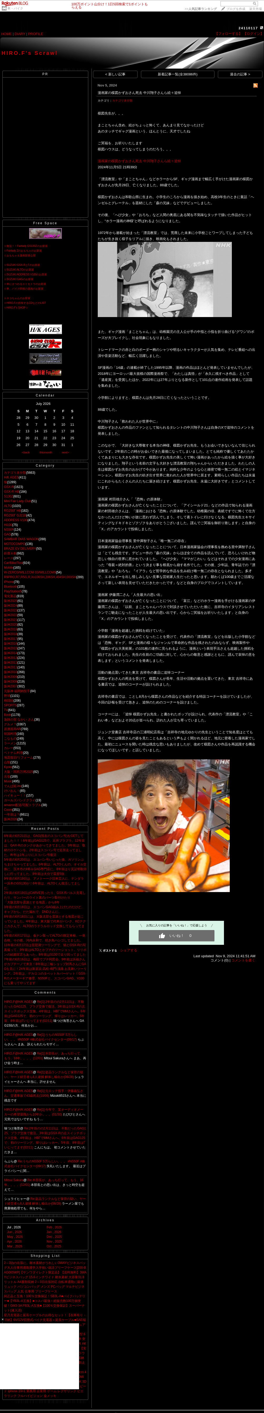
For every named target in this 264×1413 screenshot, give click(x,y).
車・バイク (15, 8)
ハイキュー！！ (15, 795)
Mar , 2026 (14, 1246)
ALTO (8, 506)
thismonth (46, 452)
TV (6, 710)
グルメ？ (10, 724)
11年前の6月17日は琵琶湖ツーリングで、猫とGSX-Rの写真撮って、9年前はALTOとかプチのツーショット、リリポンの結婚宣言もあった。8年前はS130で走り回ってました (45, 949)
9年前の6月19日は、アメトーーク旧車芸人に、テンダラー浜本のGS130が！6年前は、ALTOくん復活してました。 (44, 883)
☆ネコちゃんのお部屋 (17, 298)
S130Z (8, 496)
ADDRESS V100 (15, 520)
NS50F (9, 529)
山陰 (7, 762)
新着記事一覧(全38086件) (177, 74)
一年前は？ (12, 814)
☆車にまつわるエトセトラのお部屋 (25, 283)
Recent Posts (45, 829)
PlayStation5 (13, 591)
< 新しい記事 (115, 74)
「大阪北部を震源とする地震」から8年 (32, 902)
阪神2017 (10, 639)
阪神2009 (10, 677)
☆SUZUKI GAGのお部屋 (18, 279)
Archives (45, 1220)
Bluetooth (10, 586)
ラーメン (10, 743)
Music (8, 781)
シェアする (128, 950)
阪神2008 (10, 681)
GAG (7, 534)
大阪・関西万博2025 (18, 772)
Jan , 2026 (54, 1232)
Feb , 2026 (54, 1227)
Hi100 (8, 525)
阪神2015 (10, 648)
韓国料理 (10, 734)
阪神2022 (10, 615)
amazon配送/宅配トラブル (22, 805)
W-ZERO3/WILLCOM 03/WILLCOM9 (30, 572)
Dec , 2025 (54, 1237)
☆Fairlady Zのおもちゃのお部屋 (23, 250)
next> (65, 452)
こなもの (10, 738)
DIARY (20, 34)
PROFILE (35, 34)
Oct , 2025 (54, 1246)
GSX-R (9, 487)
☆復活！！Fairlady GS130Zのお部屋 (26, 246)
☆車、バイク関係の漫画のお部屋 (23, 288)
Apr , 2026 (14, 1241)
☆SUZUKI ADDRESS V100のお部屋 (25, 274)
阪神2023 (10, 610)
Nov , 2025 (54, 1241)
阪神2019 (10, 629)
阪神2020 (10, 624)
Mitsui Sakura (13, 1180)
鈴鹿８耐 (10, 553)
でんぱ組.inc (13, 786)
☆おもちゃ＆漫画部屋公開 (20, 255)
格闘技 (8, 700)
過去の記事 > (240, 74)
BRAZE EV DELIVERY (20, 548)
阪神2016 (10, 643)
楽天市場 (255, 9)
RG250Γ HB (12, 510)
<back (26, 452)
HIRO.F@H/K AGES (18, 1002)
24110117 (248, 28)
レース (8, 558)
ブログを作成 (235, 9)
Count (8, 810)
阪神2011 (10, 667)
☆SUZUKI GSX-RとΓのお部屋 (22, 265)
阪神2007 (10, 686)
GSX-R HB (11, 492)
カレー (8, 748)
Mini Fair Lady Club (17, 501)
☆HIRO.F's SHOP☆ (16, 307)
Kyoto (8, 767)
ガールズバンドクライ (20, 800)
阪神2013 (10, 658)
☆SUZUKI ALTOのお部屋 (19, 269)
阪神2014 (10, 653)
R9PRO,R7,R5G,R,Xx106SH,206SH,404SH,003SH (40, 577)
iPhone (9, 582)
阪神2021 (10, 620)
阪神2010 (10, 672)
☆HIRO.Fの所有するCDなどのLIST (25, 302)
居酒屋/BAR (12, 729)
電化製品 (10, 596)
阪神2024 (10, 605)
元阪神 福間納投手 (17, 691)
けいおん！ (12, 791)
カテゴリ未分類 (15, 473)
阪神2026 (10, 819)
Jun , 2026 (14, 1232)
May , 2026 (15, 1237)
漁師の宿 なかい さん (19, 719)
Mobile (8, 567)
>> (201, 9)
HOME (6, 34)
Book (7, 715)
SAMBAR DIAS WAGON (21, 539)
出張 (7, 776)
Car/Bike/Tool (13, 563)
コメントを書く (243, 960)
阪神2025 (10, 601)
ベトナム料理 (13, 753)
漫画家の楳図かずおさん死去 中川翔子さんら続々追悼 (139, 93)
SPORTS (10, 705)
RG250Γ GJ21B (15, 515)
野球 (7, 696)
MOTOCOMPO (14, 544)
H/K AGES (11, 477)
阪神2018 (10, 634)
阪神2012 (10, 662)
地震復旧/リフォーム (18, 757)
